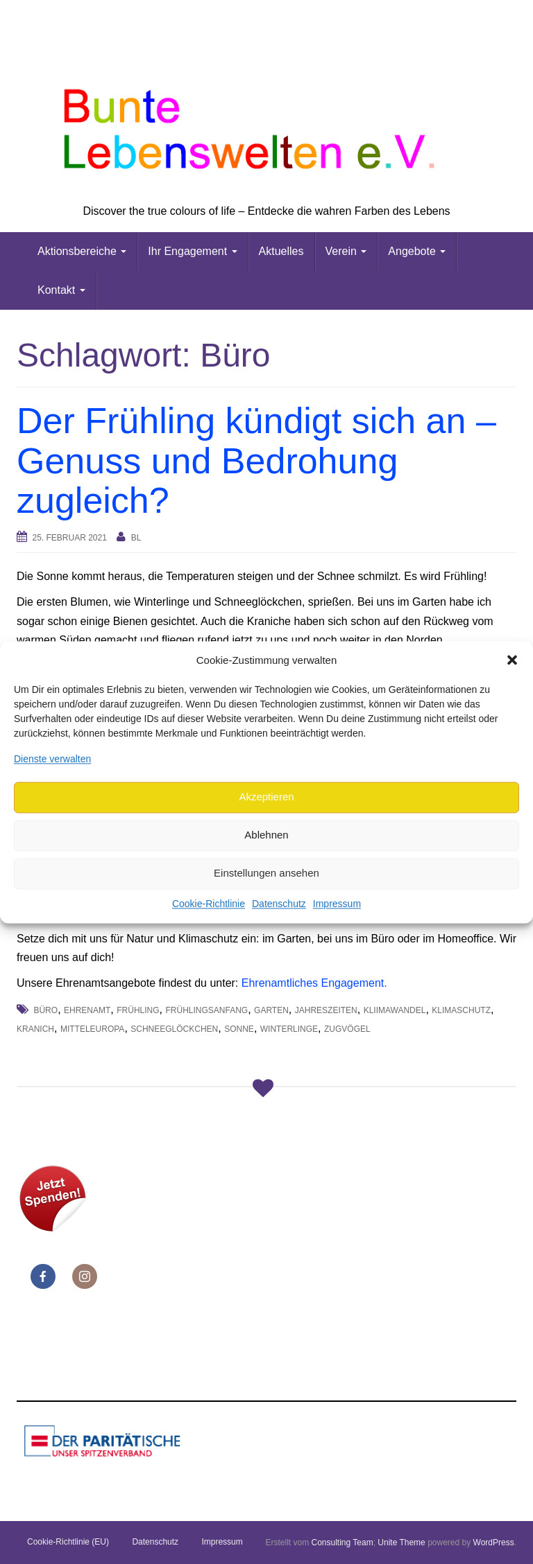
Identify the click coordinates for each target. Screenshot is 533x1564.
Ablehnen (266, 835)
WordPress (493, 1542)
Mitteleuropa (92, 1029)
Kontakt (61, 290)
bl (136, 538)
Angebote (417, 251)
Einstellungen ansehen (266, 873)
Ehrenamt (87, 1010)
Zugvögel (347, 1029)
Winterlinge (289, 1029)
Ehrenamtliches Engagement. (314, 983)
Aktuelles (281, 251)
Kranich (35, 1029)
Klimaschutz (461, 1010)
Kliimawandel (395, 1010)
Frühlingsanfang (206, 1010)
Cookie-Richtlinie (208, 903)
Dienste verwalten (52, 758)
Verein (346, 251)
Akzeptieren (266, 797)
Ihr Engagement (192, 251)
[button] (512, 660)
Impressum (337, 903)
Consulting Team (342, 1542)
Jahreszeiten (326, 1010)
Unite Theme (401, 1542)
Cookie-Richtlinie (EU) (68, 1542)
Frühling (138, 1010)
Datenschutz (279, 903)
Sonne (239, 1029)
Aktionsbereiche (81, 251)
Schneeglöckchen (174, 1029)
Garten (271, 1010)
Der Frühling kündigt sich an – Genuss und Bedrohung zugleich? (256, 460)
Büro (45, 1010)
